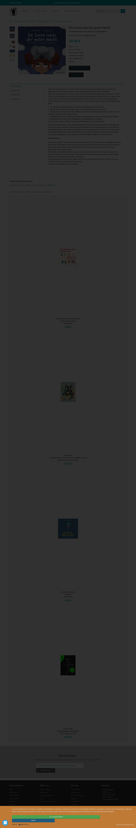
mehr (116, 821)
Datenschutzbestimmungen (128, 824)
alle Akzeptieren (54, 821)
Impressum (118, 824)
